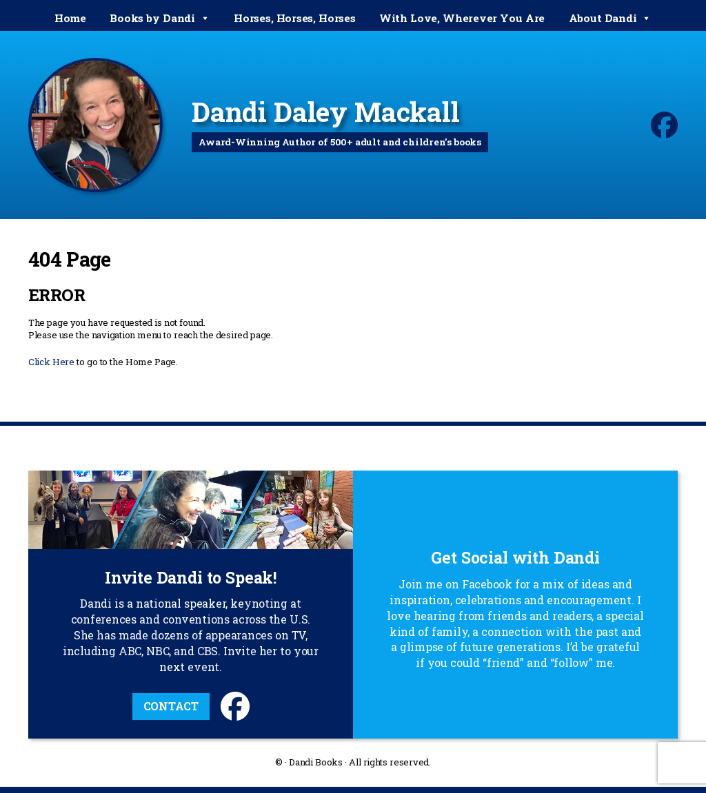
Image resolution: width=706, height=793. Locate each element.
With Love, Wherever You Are (462, 18)
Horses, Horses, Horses (294, 18)
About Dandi (610, 18)
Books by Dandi (160, 18)
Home (70, 18)
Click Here (51, 362)
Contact (171, 706)
